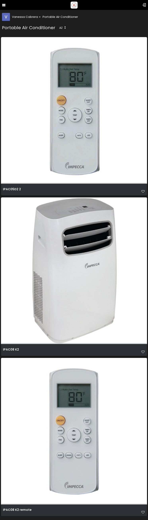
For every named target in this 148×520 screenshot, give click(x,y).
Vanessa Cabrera (26, 17)
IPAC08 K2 (11, 350)
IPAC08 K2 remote (17, 510)
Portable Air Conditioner (60, 17)
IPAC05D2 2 (12, 189)
